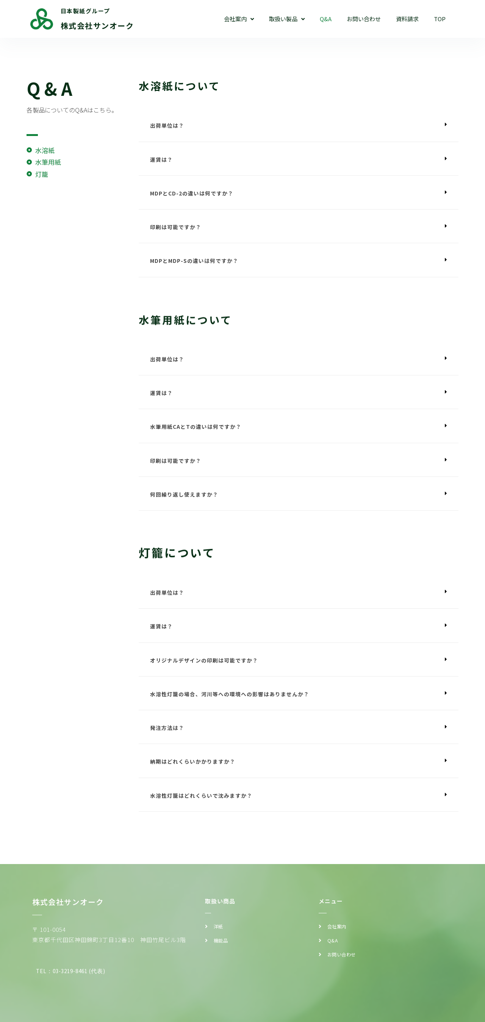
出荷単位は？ (168, 126)
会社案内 (239, 19)
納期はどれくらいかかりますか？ (195, 775)
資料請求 (407, 19)
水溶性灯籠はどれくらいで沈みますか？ (204, 809)
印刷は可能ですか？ (177, 230)
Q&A (326, 19)
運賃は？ (162, 161)
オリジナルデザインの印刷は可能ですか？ (207, 671)
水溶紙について (183, 85)
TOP (440, 19)
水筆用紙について (190, 338)
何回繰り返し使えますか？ (186, 502)
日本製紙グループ (85, 11)
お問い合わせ (364, 19)
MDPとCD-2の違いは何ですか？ (194, 195)
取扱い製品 (287, 19)
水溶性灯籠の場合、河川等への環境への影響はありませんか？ (235, 705)
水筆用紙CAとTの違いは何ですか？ (198, 433)
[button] (298, 126)
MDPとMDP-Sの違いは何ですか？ (197, 265)
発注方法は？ (168, 740)
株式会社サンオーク (97, 25)
